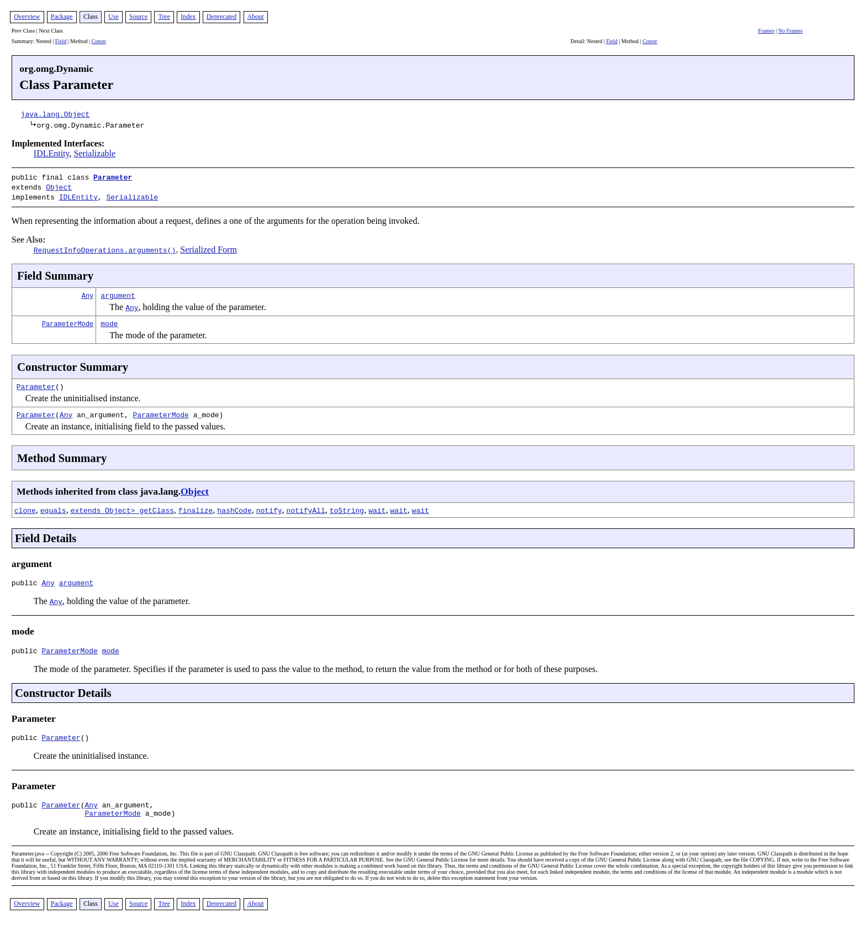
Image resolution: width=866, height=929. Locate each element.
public (27, 581)
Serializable (95, 153)
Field (61, 41)
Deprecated (222, 16)
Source (138, 16)
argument (118, 292)
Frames (766, 31)
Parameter (112, 177)
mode (109, 320)
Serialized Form (208, 246)
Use (113, 16)
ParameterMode (68, 320)
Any (88, 292)
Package (62, 16)
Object (59, 186)
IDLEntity (52, 153)
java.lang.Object (55, 114)
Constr (98, 41)
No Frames (790, 31)
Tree (164, 16)
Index (188, 16)
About (255, 16)
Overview (27, 16)
